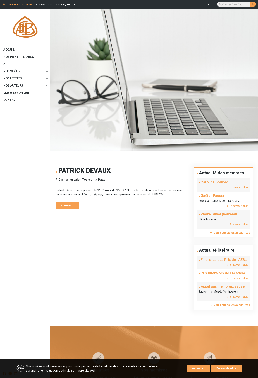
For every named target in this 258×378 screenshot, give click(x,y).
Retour (67, 205)
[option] (123, 4)
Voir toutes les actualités (230, 233)
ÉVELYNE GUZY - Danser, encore (54, 4)
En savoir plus (226, 368)
